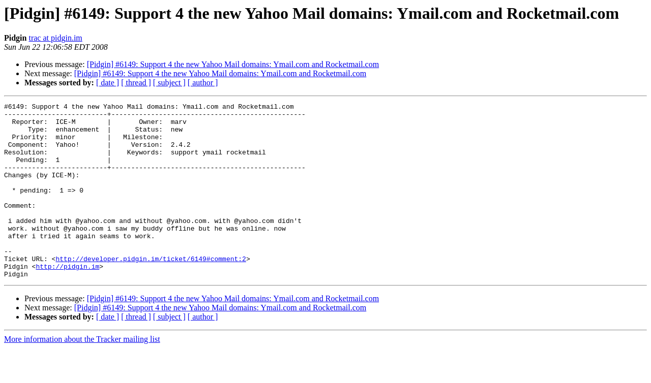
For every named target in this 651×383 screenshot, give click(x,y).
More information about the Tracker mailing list (82, 374)
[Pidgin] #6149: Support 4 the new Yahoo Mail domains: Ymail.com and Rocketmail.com (233, 64)
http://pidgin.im (67, 299)
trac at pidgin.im (55, 38)
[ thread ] (136, 82)
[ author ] (203, 82)
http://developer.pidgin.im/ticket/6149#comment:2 (150, 290)
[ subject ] (169, 82)
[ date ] (107, 82)
